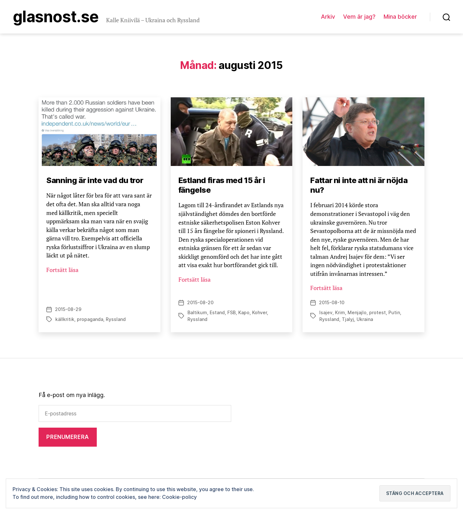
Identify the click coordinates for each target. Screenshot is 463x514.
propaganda (90, 319)
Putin (394, 312)
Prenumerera (67, 437)
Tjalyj (348, 319)
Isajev (325, 312)
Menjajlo (357, 312)
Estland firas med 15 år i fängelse (221, 185)
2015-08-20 (200, 302)
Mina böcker (400, 16)
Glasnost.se (55, 16)
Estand (217, 312)
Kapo (244, 312)
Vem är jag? (359, 16)
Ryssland (116, 319)
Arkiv (328, 16)
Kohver (259, 312)
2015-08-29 (68, 309)
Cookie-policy (179, 497)
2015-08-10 (331, 302)
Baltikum (197, 312)
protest (377, 312)
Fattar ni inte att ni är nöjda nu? (358, 185)
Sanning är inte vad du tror (94, 180)
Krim (340, 312)
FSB (231, 312)
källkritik (64, 319)
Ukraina (365, 319)
